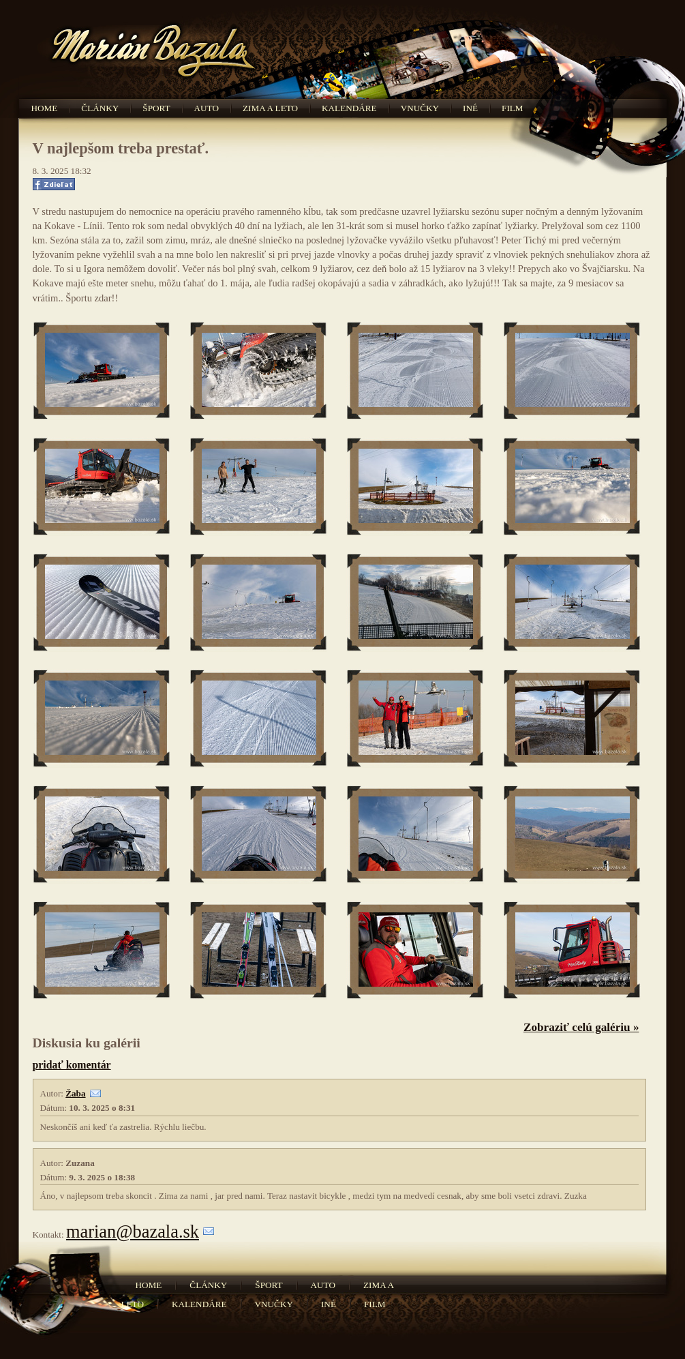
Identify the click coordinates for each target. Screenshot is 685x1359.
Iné (470, 108)
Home (44, 108)
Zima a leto (270, 108)
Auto (206, 108)
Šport (156, 108)
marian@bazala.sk (132, 1231)
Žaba (75, 1093)
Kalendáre (349, 108)
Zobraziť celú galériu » (581, 1027)
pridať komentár (72, 1065)
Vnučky (420, 108)
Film (512, 108)
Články (100, 108)
